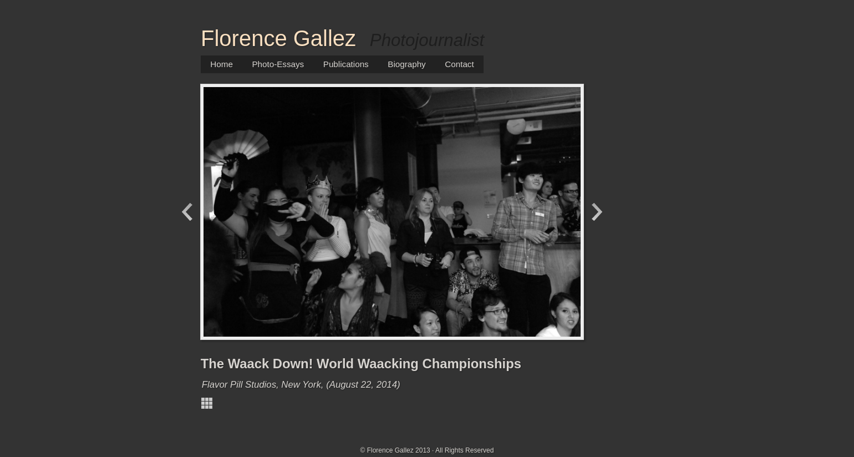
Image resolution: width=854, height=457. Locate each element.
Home (221, 64)
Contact (459, 64)
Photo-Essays (278, 64)
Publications (346, 64)
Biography (406, 64)
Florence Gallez (278, 38)
